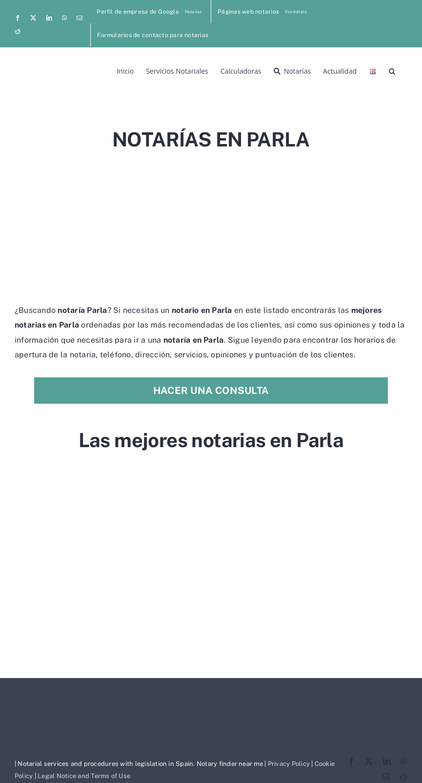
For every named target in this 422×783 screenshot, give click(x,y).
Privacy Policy (289, 763)
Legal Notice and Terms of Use (84, 776)
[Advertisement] (211, 223)
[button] (392, 70)
